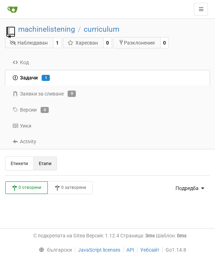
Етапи (45, 163)
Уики (21, 126)
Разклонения (137, 43)
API (130, 250)
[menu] (188, 188)
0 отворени (26, 188)
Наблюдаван (29, 43)
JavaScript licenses (99, 250)
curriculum (101, 29)
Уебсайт (149, 250)
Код (20, 62)
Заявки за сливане (44, 94)
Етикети (19, 163)
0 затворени (70, 188)
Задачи (31, 78)
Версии (30, 110)
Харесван (82, 43)
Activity (24, 141)
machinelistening (46, 29)
